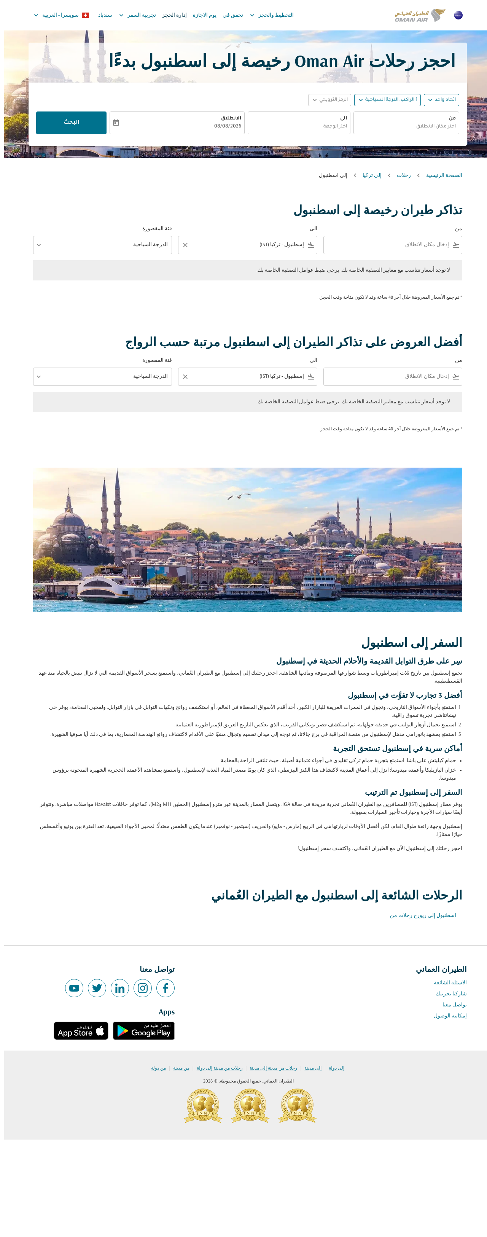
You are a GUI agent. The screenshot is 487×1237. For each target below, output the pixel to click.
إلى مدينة (308, 1068)
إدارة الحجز (170, 15)
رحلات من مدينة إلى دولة (216, 1068)
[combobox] (402, 127)
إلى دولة (332, 1068)
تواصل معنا (450, 1005)
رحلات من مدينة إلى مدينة (269, 1068)
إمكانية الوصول (446, 1016)
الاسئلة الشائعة (446, 983)
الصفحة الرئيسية (440, 175)
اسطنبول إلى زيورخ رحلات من (419, 916)
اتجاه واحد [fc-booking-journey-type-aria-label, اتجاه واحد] (441, 100)
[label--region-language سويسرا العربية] (57, 15)
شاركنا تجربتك (447, 994)
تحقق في (228, 15)
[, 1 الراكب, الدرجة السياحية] (387, 100)
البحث (67, 123)
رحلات (400, 175)
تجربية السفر (131, 15)
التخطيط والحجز (266, 15)
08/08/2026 (223, 126)
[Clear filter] (180, 245)
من (448, 118)
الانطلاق (227, 118)
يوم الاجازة (200, 15)
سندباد (101, 15)
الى (339, 118)
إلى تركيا (367, 175)
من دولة (154, 1068)
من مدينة (177, 1068)
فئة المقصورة (153, 229)
